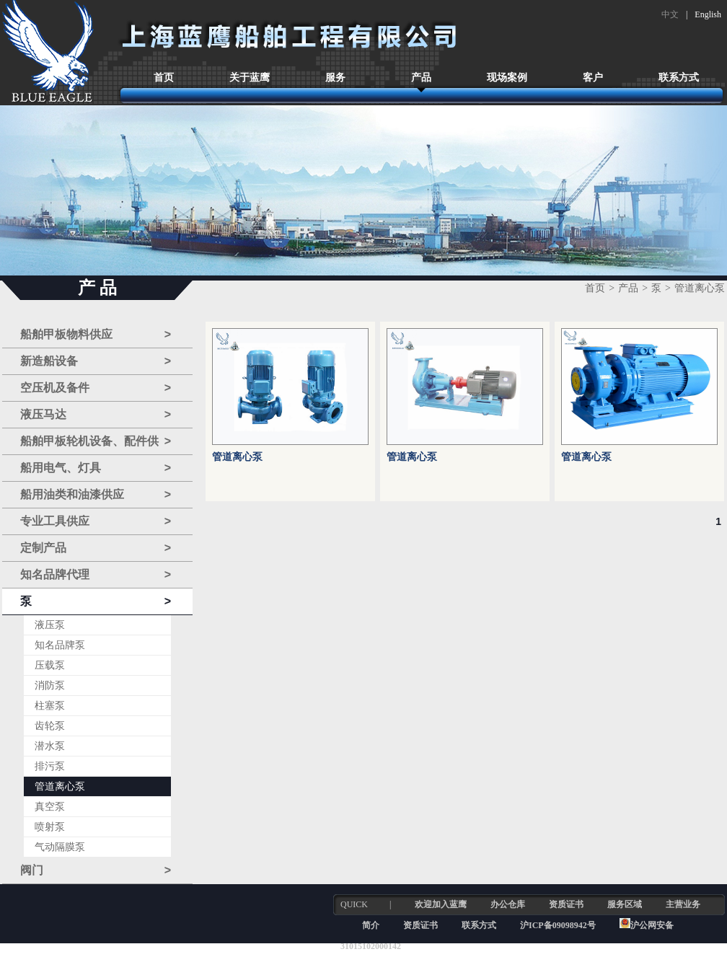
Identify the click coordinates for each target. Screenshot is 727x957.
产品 (421, 77)
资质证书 (566, 904)
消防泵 (50, 685)
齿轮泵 (50, 725)
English (708, 14)
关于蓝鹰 (249, 77)
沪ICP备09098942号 (559, 925)
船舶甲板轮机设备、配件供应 (95, 441)
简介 (370, 925)
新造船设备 (95, 361)
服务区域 (624, 904)
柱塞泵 (50, 705)
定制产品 (95, 548)
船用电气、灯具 (95, 468)
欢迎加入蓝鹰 (441, 904)
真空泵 (50, 806)
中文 (670, 14)
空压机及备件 (95, 388)
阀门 (95, 870)
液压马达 (95, 415)
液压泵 (50, 624)
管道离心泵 (60, 786)
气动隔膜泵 (60, 847)
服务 (335, 77)
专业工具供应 (95, 521)
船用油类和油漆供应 (95, 495)
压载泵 (50, 665)
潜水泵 (50, 746)
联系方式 (678, 77)
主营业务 (683, 904)
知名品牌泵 (60, 645)
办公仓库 (507, 904)
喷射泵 (50, 826)
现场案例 (507, 77)
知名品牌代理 (95, 575)
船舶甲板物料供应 (95, 335)
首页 (164, 77)
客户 (593, 77)
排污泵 (50, 766)
